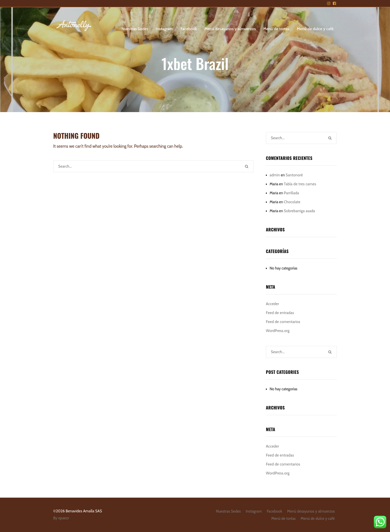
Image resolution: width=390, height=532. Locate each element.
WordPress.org (278, 331)
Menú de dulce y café (315, 28)
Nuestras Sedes (135, 28)
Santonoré (294, 175)
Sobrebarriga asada (299, 211)
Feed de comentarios (283, 322)
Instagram (164, 28)
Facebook (189, 28)
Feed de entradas (280, 313)
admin (275, 175)
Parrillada (291, 193)
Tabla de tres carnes (300, 184)
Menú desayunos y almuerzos (230, 28)
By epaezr (61, 518)
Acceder (272, 304)
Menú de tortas (276, 28)
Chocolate (292, 202)
